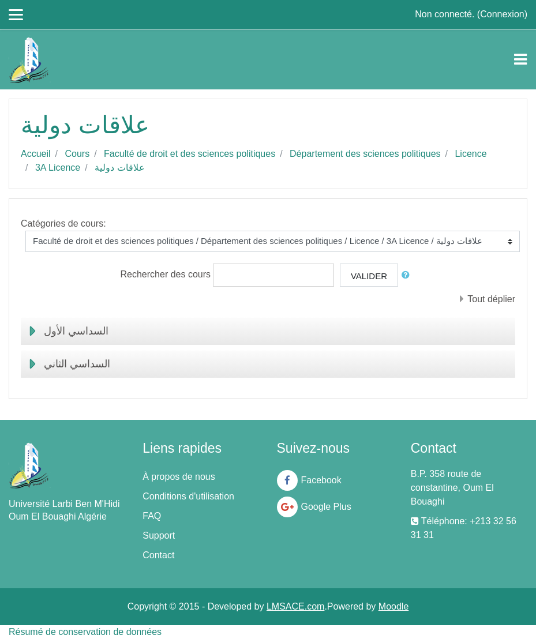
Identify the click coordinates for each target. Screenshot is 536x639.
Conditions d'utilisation (188, 496)
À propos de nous (179, 477)
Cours (77, 154)
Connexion (502, 14)
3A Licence (57, 167)
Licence (470, 154)
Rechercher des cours (166, 274)
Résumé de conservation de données (85, 632)
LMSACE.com (295, 606)
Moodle (393, 606)
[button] (407, 275)
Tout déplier (491, 299)
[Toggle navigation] (520, 59)
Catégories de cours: (63, 223)
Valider (369, 276)
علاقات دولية (119, 167)
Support (159, 535)
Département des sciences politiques (365, 154)
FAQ (152, 516)
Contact (158, 555)
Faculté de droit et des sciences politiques (189, 154)
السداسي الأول (76, 331)
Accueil (36, 154)
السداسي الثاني (77, 364)
